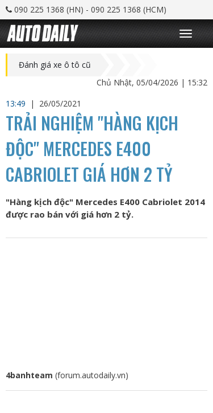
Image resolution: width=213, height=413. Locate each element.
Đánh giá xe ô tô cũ (55, 65)
